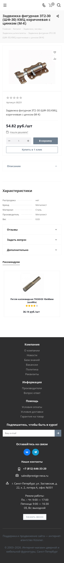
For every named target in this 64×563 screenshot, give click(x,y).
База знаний (32, 360)
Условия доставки (32, 411)
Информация (32, 382)
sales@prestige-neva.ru (34, 475)
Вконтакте (27, 452)
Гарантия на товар (32, 416)
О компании (32, 350)
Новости (32, 355)
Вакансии (32, 364)
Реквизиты (32, 374)
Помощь (32, 401)
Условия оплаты (32, 407)
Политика (32, 369)
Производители (32, 388)
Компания (32, 344)
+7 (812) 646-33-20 (34, 468)
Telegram (35, 452)
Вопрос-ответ (32, 393)
